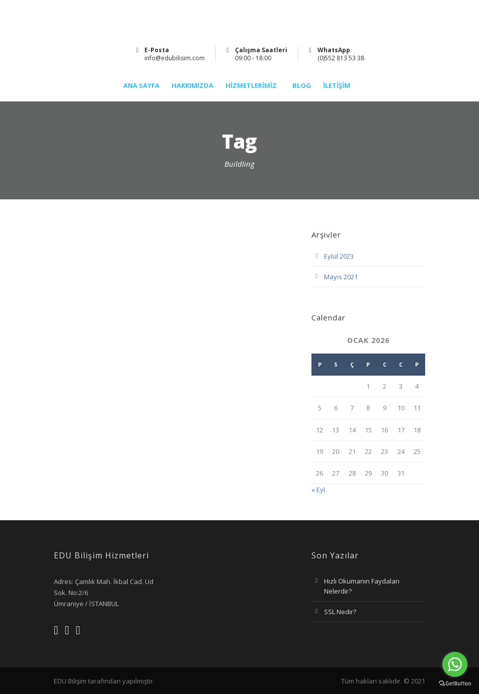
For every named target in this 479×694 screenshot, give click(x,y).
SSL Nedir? (340, 611)
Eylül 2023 (339, 256)
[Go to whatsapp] (454, 664)
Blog (301, 85)
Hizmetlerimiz (251, 85)
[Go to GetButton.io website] (455, 683)
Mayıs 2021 (341, 276)
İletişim (336, 85)
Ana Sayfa (141, 85)
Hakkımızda (192, 85)
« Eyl (318, 489)
